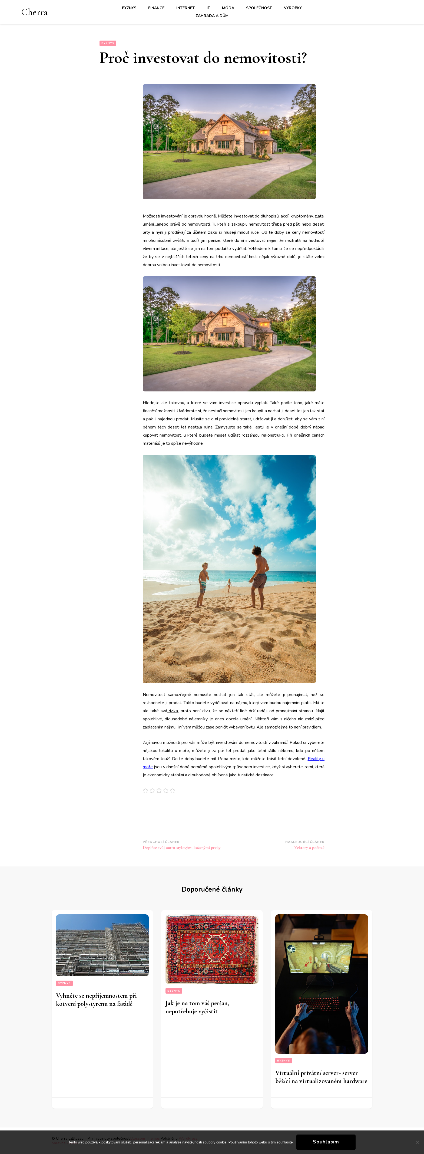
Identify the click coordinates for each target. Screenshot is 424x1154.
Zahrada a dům (212, 15)
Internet (185, 8)
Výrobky (293, 8)
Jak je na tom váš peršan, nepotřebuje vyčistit (197, 1007)
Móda (228, 8)
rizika (172, 711)
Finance (156, 8)
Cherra (34, 12)
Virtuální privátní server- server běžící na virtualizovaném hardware (321, 1077)
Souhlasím (326, 1142)
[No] (417, 1142)
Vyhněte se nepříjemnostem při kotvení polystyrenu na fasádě (96, 1000)
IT (208, 8)
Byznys (129, 8)
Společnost (259, 8)
